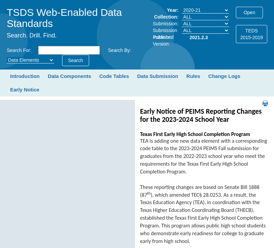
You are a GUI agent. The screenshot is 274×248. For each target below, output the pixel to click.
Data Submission (157, 76)
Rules (193, 76)
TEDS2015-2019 (251, 34)
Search (75, 60)
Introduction (24, 76)
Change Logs (224, 76)
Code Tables (114, 76)
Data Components (69, 76)
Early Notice (24, 89)
